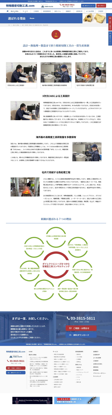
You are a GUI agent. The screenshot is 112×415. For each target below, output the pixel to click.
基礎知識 (79, 367)
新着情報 (95, 370)
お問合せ (102, 6)
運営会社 (95, 367)
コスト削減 (79, 357)
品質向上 (79, 361)
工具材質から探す (58, 382)
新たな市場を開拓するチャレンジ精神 (44, 290)
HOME (30, 351)
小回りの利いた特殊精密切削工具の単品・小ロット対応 (34, 247)
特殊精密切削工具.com (20, 6)
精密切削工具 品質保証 (59, 357)
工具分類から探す (58, 379)
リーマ (78, 379)
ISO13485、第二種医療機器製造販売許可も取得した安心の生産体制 (29, 271)
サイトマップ (97, 376)
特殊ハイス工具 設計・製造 (60, 374)
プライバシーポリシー (99, 373)
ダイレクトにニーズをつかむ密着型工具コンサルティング (56, 265)
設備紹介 (95, 351)
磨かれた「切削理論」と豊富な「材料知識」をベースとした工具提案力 (78, 247)
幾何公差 (79, 382)
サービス (55, 351)
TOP (9, 25)
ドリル (78, 377)
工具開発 (79, 359)
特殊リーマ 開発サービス (60, 366)
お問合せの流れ (97, 364)
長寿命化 (79, 354)
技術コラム (78, 364)
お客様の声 (96, 355)
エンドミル (79, 374)
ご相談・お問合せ (81, 328)
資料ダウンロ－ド (110, 46)
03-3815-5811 (83, 318)
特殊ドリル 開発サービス (60, 359)
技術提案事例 (79, 351)
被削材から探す (58, 384)
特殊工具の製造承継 (59, 354)
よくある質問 (97, 358)
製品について (80, 370)
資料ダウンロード (89, 6)
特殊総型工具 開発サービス (60, 369)
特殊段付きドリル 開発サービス (62, 361)
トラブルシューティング (82, 372)
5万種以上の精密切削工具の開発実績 (56, 237)
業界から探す (57, 387)
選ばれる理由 (16, 25)
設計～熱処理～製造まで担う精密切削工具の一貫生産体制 (68, 290)
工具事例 (55, 377)
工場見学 (95, 361)
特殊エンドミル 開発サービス (61, 364)
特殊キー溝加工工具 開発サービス (62, 371)
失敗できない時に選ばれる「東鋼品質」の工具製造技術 (82, 271)
